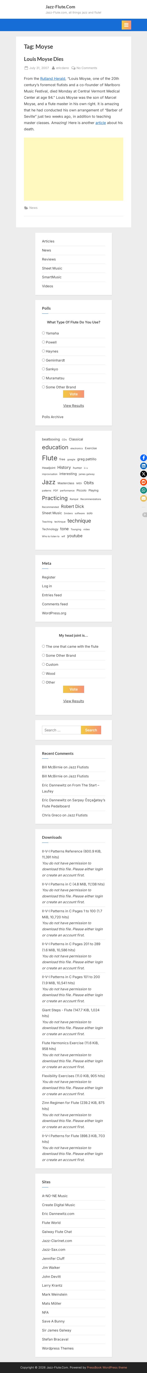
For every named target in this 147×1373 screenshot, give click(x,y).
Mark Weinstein (54, 1294)
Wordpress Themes (58, 1348)
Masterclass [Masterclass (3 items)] (66, 483)
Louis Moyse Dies (43, 59)
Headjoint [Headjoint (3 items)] (48, 468)
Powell (51, 342)
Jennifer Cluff (53, 1258)
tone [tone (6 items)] (64, 528)
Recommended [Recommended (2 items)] (50, 507)
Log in (47, 586)
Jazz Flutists (78, 767)
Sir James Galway (56, 1330)
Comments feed (55, 604)
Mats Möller (51, 1303)
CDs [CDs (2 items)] (64, 439)
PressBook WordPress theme (107, 1367)
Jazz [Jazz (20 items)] (49, 482)
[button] (143, 457)
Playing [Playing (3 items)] (93, 490)
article (101, 122)
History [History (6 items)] (64, 467)
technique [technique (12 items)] (79, 521)
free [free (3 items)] (62, 459)
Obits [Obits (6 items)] (89, 482)
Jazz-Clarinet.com (57, 1241)
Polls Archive (52, 417)
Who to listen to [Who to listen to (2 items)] (50, 536)
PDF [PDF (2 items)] (55, 490)
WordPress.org (54, 613)
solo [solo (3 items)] (90, 513)
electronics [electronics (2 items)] (76, 448)
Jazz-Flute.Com (60, 6)
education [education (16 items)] (55, 447)
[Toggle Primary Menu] (126, 25)
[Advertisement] (73, 169)
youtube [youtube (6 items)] (74, 535)
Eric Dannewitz (54, 785)
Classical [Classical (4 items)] (76, 439)
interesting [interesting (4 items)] (68, 474)
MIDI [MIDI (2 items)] (79, 483)
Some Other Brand (61, 387)
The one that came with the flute (72, 646)
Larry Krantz (52, 1285)
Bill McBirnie (52, 767)
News (33, 208)
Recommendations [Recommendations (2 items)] (90, 499)
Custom (52, 664)
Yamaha (52, 333)
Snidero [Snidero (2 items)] (68, 513)
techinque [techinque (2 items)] (59, 521)
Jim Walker (51, 1267)
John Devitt (51, 1276)
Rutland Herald (52, 78)
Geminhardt (55, 360)
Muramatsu (55, 378)
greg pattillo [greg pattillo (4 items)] (86, 459)
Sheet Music (52, 268)
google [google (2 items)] (71, 459)
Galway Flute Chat (57, 1232)
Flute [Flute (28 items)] (49, 458)
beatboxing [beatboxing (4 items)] (51, 439)
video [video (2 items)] (86, 529)
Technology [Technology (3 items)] (50, 529)
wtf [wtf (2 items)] (63, 536)
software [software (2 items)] (80, 513)
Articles (48, 241)
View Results (73, 405)
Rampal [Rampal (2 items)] (74, 499)
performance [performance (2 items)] (67, 490)
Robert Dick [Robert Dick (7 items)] (72, 506)
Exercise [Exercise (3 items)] (91, 448)
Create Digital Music (58, 1205)
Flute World (51, 1223)
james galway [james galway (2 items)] (87, 474)
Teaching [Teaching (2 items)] (47, 521)
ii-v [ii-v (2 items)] (86, 468)
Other (50, 682)
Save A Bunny (53, 1321)
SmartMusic (52, 277)
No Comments (87, 68)
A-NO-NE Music (55, 1196)
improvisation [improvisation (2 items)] (49, 474)
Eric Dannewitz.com (58, 1214)
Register (49, 577)
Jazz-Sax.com (53, 1249)
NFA (45, 1312)
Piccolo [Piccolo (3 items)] (81, 490)
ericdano (62, 67)
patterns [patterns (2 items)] (46, 490)
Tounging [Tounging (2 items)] (76, 529)
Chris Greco (51, 815)
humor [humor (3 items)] (77, 468)
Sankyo (52, 369)
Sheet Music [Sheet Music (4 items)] (52, 513)
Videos (47, 286)
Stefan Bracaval (55, 1339)
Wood (50, 673)
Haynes (52, 351)
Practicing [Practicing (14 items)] (55, 498)
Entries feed (52, 595)
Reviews (49, 259)
